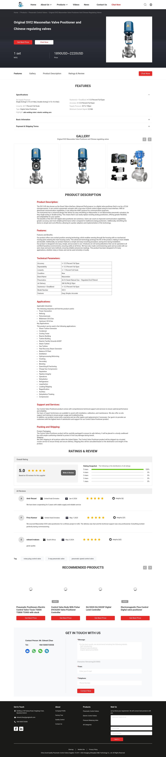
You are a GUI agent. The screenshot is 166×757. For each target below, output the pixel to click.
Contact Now (85, 691)
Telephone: (82, 678)
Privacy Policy (93, 749)
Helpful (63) (117, 540)
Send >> (116, 739)
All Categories (87, 725)
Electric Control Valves (90, 716)
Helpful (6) (120, 498)
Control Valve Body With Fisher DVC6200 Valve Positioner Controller (65, 610)
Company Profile (60, 711)
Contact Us (58, 724)
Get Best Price (23, 42)
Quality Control (59, 719)
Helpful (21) (121, 518)
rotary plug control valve (32, 559)
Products (23, 12)
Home (16, 12)
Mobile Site (81, 749)
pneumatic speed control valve (83, 559)
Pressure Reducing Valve (90, 720)
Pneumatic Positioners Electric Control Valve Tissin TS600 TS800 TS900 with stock (30, 610)
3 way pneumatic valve (56, 559)
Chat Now (44, 42)
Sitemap (71, 749)
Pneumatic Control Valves (38, 12)
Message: (81, 640)
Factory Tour (59, 715)
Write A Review (68, 473)
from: (80, 666)
